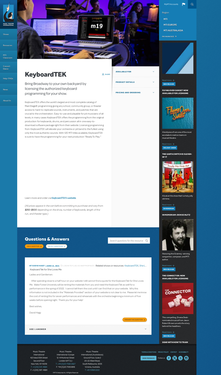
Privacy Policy (163, 349)
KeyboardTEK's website (64, 197)
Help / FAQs (8, 78)
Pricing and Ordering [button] (128, 92)
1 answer (37, 326)
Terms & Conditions (149, 349)
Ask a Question (33, 246)
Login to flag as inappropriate (79, 263)
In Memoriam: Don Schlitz (176, 215)
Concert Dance (6, 67)
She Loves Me (147, 263)
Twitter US (174, 355)
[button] (183, 4)
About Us (7, 100)
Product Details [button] (125, 82)
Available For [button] (123, 72)
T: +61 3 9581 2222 (92, 367)
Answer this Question (133, 317)
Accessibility (183, 349)
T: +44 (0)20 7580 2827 (66, 361)
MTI (165, 19)
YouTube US (180, 355)
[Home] (8, 14)
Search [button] (192, 4)
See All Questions (55, 246)
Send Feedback (148, 355)
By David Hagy (37, 263)
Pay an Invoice (168, 36)
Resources (7, 45)
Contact (173, 349)
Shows (6, 34)
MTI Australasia (173, 30)
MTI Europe (170, 24)
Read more (168, 79)
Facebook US (169, 355)
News (5, 89)
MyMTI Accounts (171, 4)
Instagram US (186, 355)
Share (107, 74)
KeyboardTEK (132, 263)
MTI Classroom (7, 56)
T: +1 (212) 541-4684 (39, 364)
